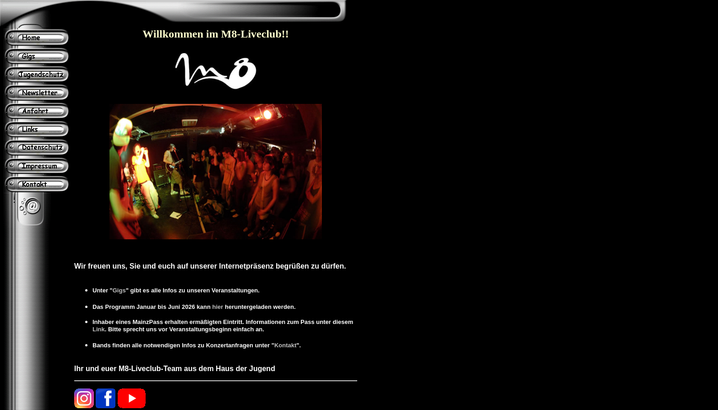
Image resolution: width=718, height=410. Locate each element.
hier (217, 306)
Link (98, 329)
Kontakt (285, 345)
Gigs (119, 290)
